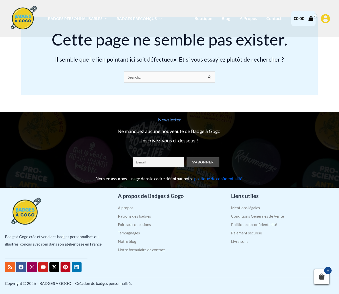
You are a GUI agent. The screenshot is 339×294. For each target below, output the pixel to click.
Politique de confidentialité (254, 224)
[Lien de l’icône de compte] (325, 18)
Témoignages (129, 232)
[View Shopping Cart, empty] (303, 18)
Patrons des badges (134, 216)
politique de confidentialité (218, 178)
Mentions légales (245, 207)
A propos (125, 207)
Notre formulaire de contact (141, 249)
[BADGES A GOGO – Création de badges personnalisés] (23, 18)
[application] (104, 18)
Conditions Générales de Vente (257, 216)
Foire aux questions (134, 224)
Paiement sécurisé (246, 232)
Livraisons (239, 241)
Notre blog (127, 241)
